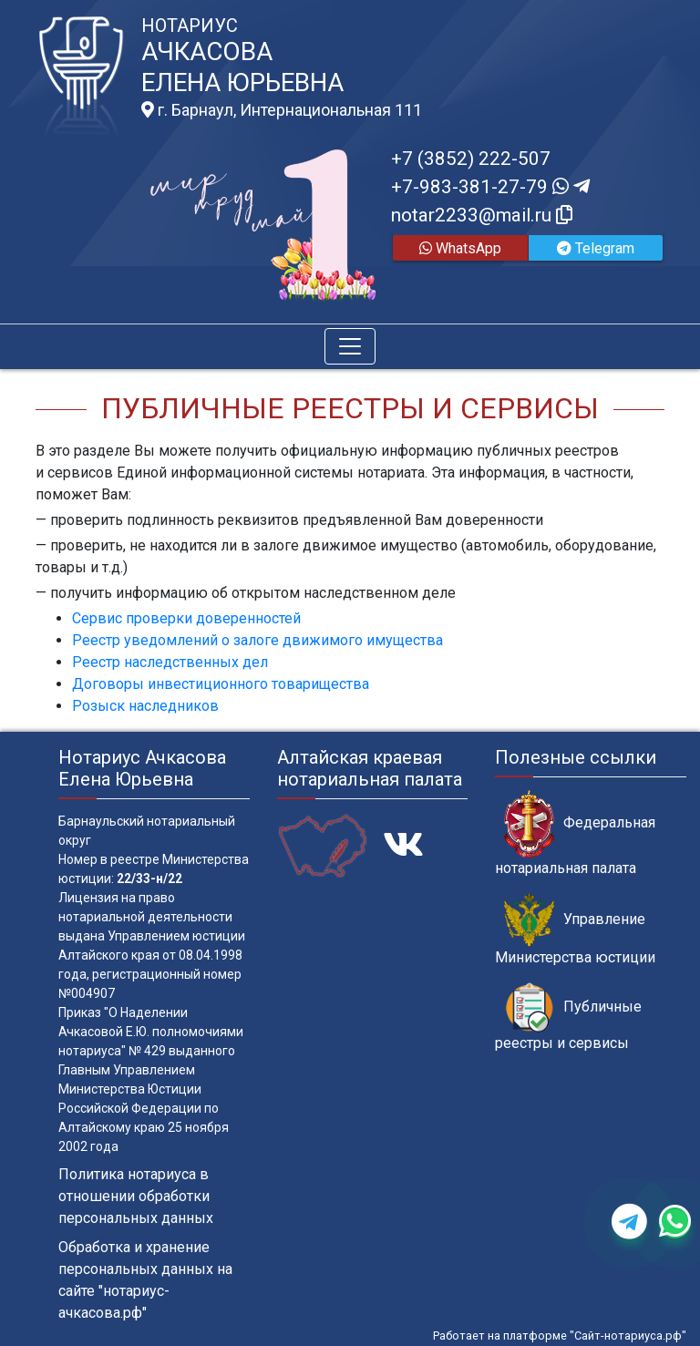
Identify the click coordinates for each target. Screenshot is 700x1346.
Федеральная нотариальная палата (575, 833)
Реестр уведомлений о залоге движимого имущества (257, 640)
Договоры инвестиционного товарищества (220, 684)
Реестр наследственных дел (170, 662)
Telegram (595, 248)
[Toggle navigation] (350, 346)
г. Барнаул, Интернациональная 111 (281, 110)
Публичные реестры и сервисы (568, 1017)
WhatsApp (460, 248)
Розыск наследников (145, 705)
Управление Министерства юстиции (575, 929)
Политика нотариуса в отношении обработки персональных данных (135, 1196)
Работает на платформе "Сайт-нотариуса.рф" (559, 1335)
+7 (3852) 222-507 (471, 159)
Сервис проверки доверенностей (186, 618)
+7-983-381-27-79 (490, 187)
